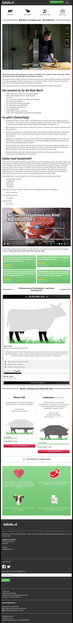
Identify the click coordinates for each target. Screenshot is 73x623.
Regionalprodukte (7, 616)
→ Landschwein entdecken (54, 451)
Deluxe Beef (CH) (37, 297)
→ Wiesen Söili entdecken (19, 446)
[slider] (25, 244)
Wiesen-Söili (19, 397)
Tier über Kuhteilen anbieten (11, 597)
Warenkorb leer (57, 2)
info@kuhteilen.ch (7, 549)
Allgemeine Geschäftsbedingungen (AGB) (14, 595)
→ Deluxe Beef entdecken (37, 383)
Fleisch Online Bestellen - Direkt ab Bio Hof (15, 620)
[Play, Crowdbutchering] (4, 243)
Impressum (5, 591)
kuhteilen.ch (8, 3)
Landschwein (54, 397)
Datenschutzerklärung (9, 593)
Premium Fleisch (7, 618)
